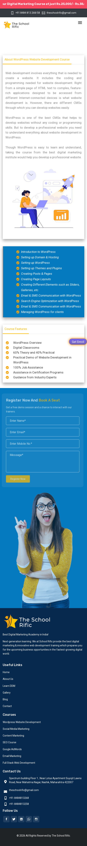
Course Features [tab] (16, 329)
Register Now (15, 478)
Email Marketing (12, 756)
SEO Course (9, 742)
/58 (38, 12)
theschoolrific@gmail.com (59, 12)
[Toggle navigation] (80, 22)
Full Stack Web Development (19, 762)
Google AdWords (12, 749)
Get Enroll (78, 342)
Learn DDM (9, 685)
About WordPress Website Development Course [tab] (37, 59)
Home (6, 672)
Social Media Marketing (16, 728)
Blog (5, 699)
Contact (7, 706)
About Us (8, 678)
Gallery (7, 692)
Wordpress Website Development (22, 722)
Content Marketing (13, 735)
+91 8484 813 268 (23, 12)
